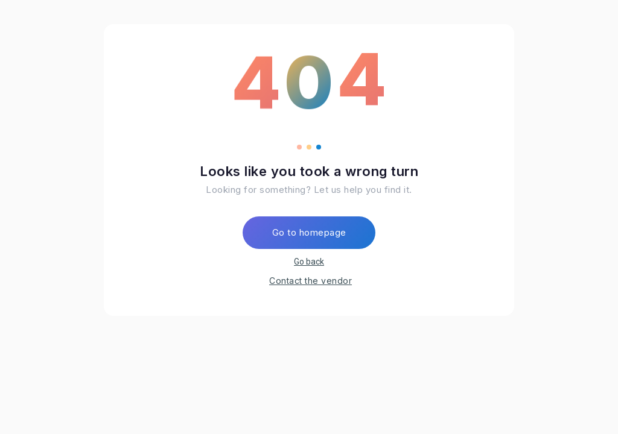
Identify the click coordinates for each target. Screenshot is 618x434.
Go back (309, 261)
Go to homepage (309, 232)
